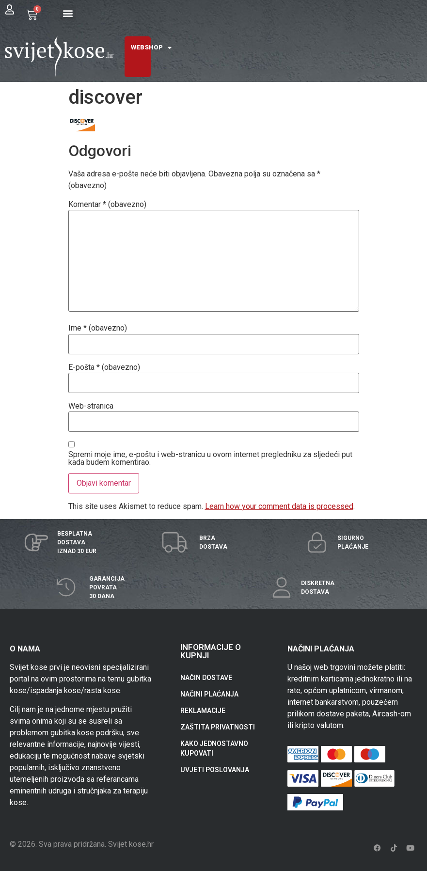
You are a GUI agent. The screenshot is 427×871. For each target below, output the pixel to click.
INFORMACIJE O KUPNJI (210, 651)
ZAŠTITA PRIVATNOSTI (217, 727)
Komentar (107, 204)
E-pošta (104, 367)
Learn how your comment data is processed (279, 506)
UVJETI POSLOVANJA (214, 770)
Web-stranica (90, 406)
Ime (97, 328)
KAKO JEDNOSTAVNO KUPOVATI (214, 748)
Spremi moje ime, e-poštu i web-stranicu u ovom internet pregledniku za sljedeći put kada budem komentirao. (210, 458)
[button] (68, 13)
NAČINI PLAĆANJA (209, 694)
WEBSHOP (151, 48)
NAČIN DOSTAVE (206, 677)
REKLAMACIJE (202, 710)
